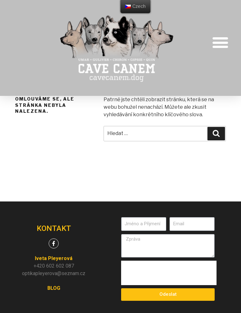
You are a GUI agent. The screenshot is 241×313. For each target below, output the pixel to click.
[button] (220, 42)
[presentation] (169, 273)
